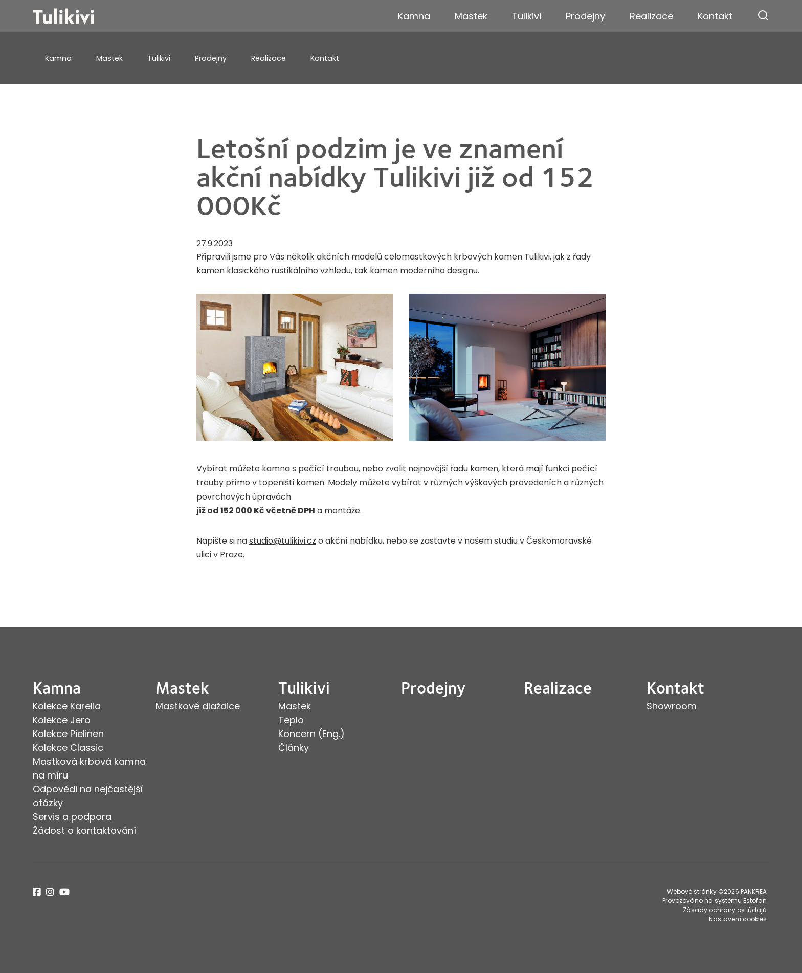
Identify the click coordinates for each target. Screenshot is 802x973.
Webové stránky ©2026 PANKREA (717, 891)
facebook (37, 892)
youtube (64, 892)
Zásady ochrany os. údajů (725, 909)
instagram (50, 892)
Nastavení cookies (738, 919)
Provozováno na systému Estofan (714, 900)
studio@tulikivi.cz (282, 541)
